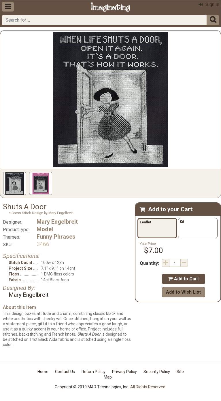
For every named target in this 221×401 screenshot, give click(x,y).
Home (42, 371)
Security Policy (156, 371)
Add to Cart (183, 279)
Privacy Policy (124, 371)
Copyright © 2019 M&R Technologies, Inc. (92, 387)
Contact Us (65, 371)
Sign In (209, 4)
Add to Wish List (183, 292)
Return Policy (93, 371)
